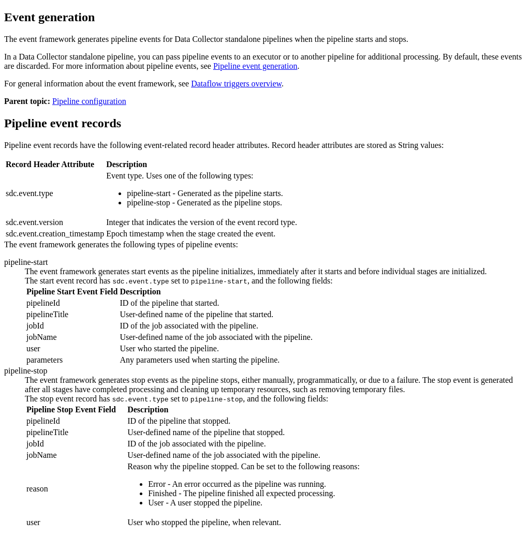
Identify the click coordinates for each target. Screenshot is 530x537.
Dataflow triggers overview (236, 83)
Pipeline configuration (89, 101)
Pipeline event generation (255, 66)
